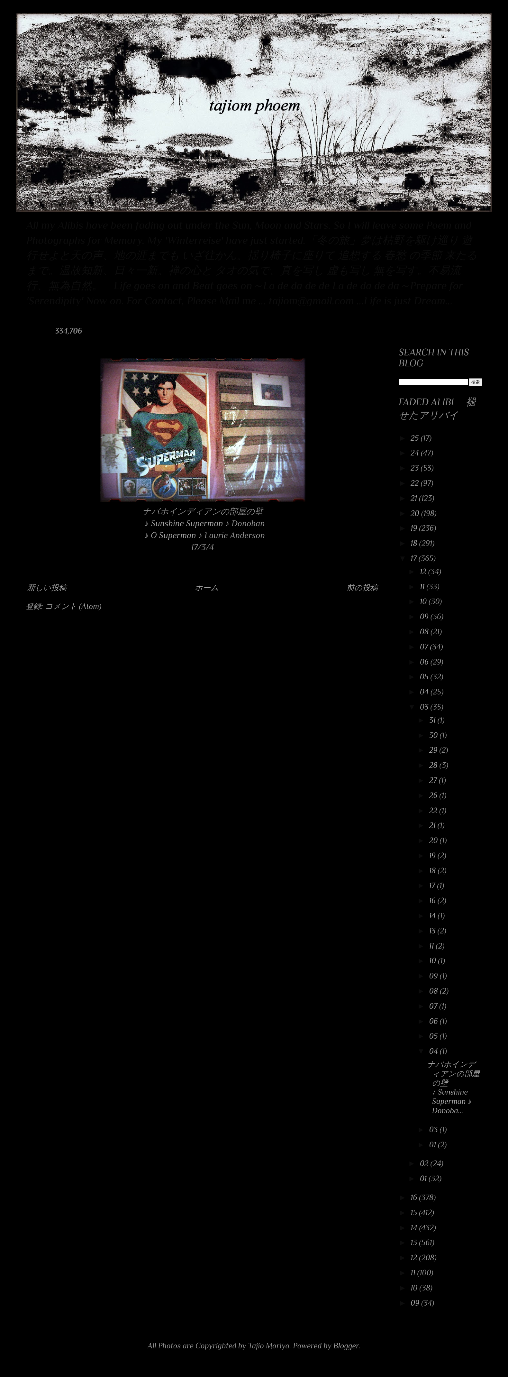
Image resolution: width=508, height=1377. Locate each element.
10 (424, 601)
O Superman (173, 535)
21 (415, 498)
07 (425, 646)
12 (424, 571)
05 (425, 676)
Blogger (346, 1345)
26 (434, 795)
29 (434, 750)
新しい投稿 (47, 587)
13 (433, 930)
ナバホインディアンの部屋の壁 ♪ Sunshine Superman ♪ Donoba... (453, 1087)
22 (416, 483)
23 (416, 468)
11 (423, 586)
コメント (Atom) (73, 606)
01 (433, 1144)
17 (415, 558)
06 (425, 661)
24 (416, 452)
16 (433, 900)
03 (425, 706)
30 (434, 735)
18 (415, 543)
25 (416, 438)
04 (425, 691)
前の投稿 (362, 587)
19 (415, 528)
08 (425, 631)
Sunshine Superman (187, 523)
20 (416, 513)
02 (425, 1163)
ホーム (207, 587)
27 (434, 780)
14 (433, 915)
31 (433, 720)
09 (425, 616)
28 (434, 765)
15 (415, 1212)
